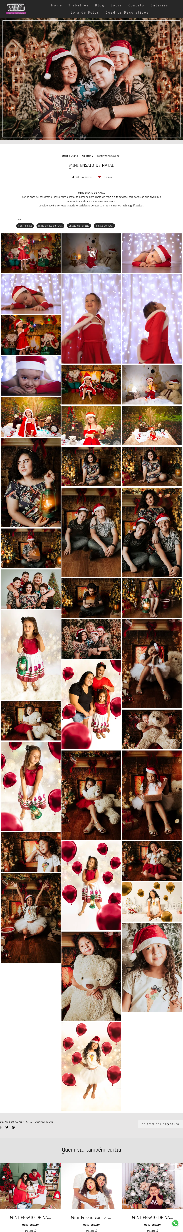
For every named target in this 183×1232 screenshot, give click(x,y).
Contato (136, 5)
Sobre (116, 5)
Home (56, 5)
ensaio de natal (104, 226)
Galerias (159, 5)
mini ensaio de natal (50, 226)
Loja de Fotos (85, 12)
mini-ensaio (25, 226)
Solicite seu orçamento (160, 1124)
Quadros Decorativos (127, 12)
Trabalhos (78, 5)
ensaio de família (79, 226)
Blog (100, 5)
